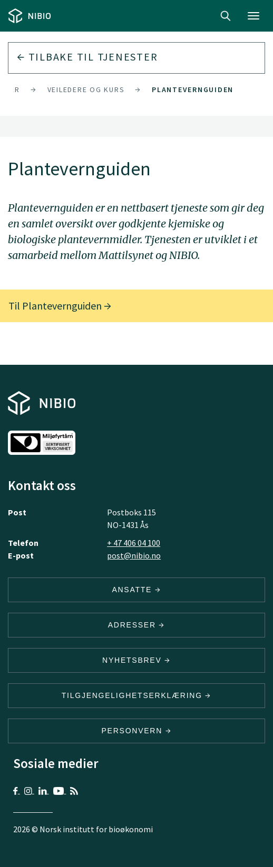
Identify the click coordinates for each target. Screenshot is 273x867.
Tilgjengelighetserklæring (136, 695)
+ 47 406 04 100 (133, 542)
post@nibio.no (134, 555)
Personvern (137, 730)
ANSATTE (136, 589)
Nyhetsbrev (136, 660)
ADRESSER (136, 625)
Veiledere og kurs (86, 89)
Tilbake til (87, 56)
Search (225, 15)
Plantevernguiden (192, 89)
